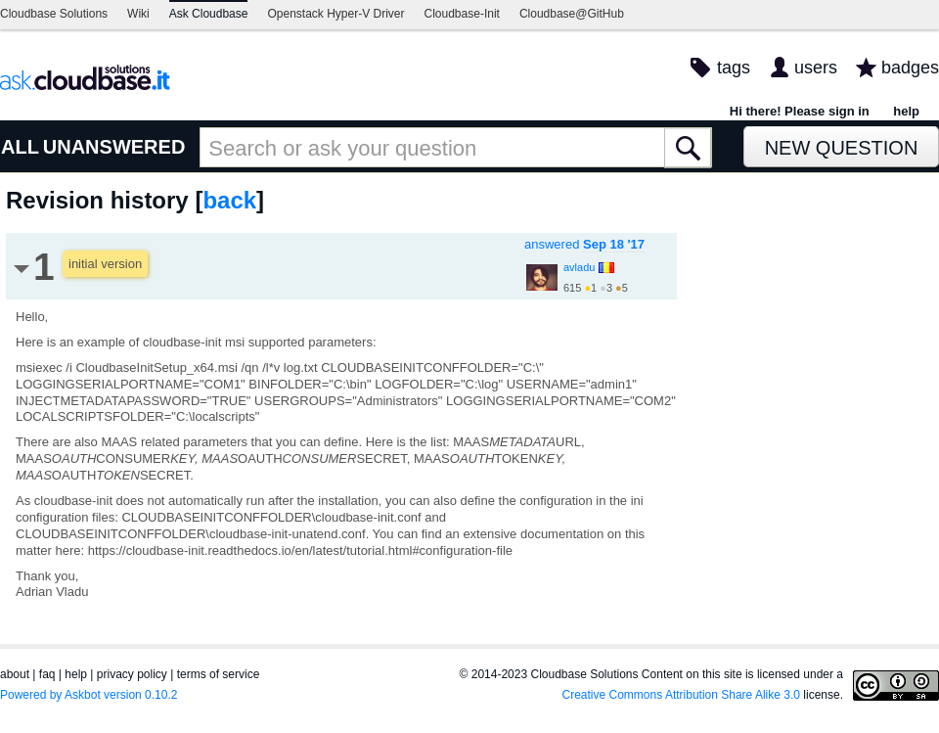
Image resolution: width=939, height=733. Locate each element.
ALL (20, 147)
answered (584, 244)
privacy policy (132, 674)
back (229, 200)
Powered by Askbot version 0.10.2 (88, 695)
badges (910, 67)
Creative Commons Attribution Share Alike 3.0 (681, 695)
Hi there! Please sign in (800, 111)
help (906, 111)
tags (733, 67)
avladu (579, 267)
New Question (841, 148)
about (14, 674)
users (815, 67)
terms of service (218, 674)
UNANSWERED (114, 147)
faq (47, 674)
